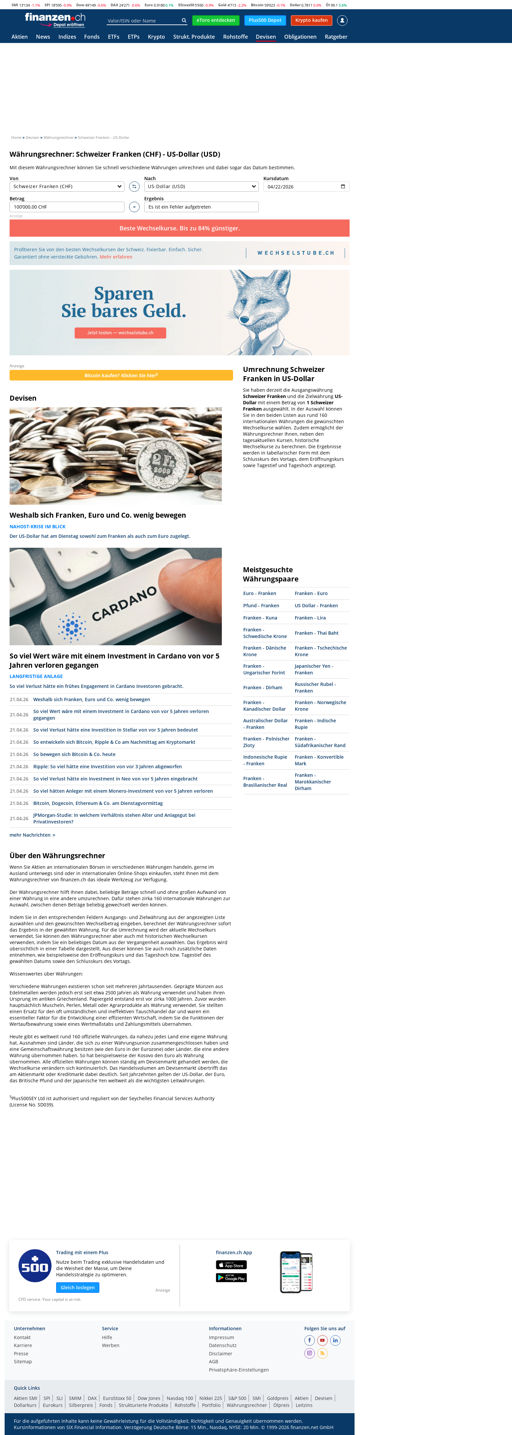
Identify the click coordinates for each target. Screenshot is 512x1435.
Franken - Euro (311, 593)
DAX (114, 4)
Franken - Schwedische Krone (265, 632)
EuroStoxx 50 (117, 1398)
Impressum (221, 1337)
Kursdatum (306, 183)
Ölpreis (281, 1405)
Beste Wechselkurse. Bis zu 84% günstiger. (179, 228)
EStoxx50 (186, 4)
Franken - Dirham (262, 687)
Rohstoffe (235, 37)
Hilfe (107, 1337)
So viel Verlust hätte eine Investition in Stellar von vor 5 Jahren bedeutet (115, 730)
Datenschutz (223, 1345)
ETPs (134, 37)
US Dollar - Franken (316, 605)
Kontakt (22, 1337)
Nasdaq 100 (180, 1398)
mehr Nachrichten (32, 835)
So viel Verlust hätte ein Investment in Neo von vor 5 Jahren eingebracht (115, 779)
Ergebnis (201, 203)
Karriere (23, 1345)
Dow (80, 4)
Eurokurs (53, 1405)
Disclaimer (220, 1354)
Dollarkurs (25, 1405)
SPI (47, 4)
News (43, 37)
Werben (110, 1345)
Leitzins (304, 1405)
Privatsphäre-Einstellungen (239, 1370)
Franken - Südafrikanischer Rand (320, 742)
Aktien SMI (25, 1398)
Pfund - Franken (261, 605)
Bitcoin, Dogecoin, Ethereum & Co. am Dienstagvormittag (98, 803)
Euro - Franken (259, 593)
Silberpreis (81, 1405)
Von (67, 183)
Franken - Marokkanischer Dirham (313, 781)
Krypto (156, 37)
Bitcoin (257, 4)
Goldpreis (278, 1398)
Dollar (295, 4)
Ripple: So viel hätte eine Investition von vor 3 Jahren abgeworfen (107, 766)
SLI (59, 1398)
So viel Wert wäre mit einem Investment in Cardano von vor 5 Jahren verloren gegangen (115, 660)
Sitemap (23, 1362)
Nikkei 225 (210, 1398)
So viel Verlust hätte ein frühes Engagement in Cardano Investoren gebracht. (97, 686)
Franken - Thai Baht (317, 633)
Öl (328, 4)
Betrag (67, 203)
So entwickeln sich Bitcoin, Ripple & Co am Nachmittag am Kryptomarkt (114, 742)
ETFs (113, 37)
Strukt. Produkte (194, 37)
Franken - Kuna (260, 618)
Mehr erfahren (116, 257)
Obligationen (300, 37)
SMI (15, 4)
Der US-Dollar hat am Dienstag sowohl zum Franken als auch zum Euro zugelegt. (100, 536)
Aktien (20, 37)
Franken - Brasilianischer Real (265, 781)
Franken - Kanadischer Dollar (264, 705)
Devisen (266, 37)
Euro (149, 4)
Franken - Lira (310, 618)
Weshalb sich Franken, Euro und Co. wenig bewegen (98, 515)
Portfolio (211, 1405)
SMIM (75, 1398)
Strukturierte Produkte (143, 1405)
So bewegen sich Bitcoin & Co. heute (74, 754)
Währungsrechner (247, 1405)
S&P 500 (237, 1398)
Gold (222, 4)
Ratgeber (336, 37)
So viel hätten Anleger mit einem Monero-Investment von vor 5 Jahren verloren (123, 791)
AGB (213, 1362)
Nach (201, 183)
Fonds (92, 37)
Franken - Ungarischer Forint (264, 669)
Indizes (67, 37)
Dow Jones (149, 1398)
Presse (21, 1354)
